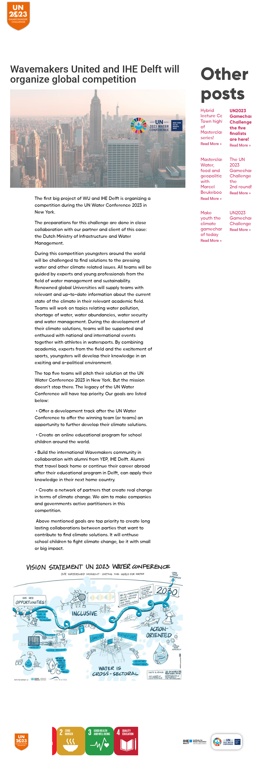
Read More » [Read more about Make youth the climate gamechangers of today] (211, 240)
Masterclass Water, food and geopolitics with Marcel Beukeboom (213, 176)
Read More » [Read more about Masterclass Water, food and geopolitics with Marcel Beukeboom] (211, 198)
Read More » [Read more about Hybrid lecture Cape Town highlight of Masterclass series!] (211, 144)
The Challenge (111, 12)
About (86, 12)
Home (72, 12)
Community (141, 12)
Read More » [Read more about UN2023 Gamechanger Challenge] (240, 229)
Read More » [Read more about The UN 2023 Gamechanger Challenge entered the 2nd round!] (240, 193)
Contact (179, 12)
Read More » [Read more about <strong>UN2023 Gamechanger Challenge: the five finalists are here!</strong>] (240, 145)
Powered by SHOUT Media (36, 759)
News (162, 12)
